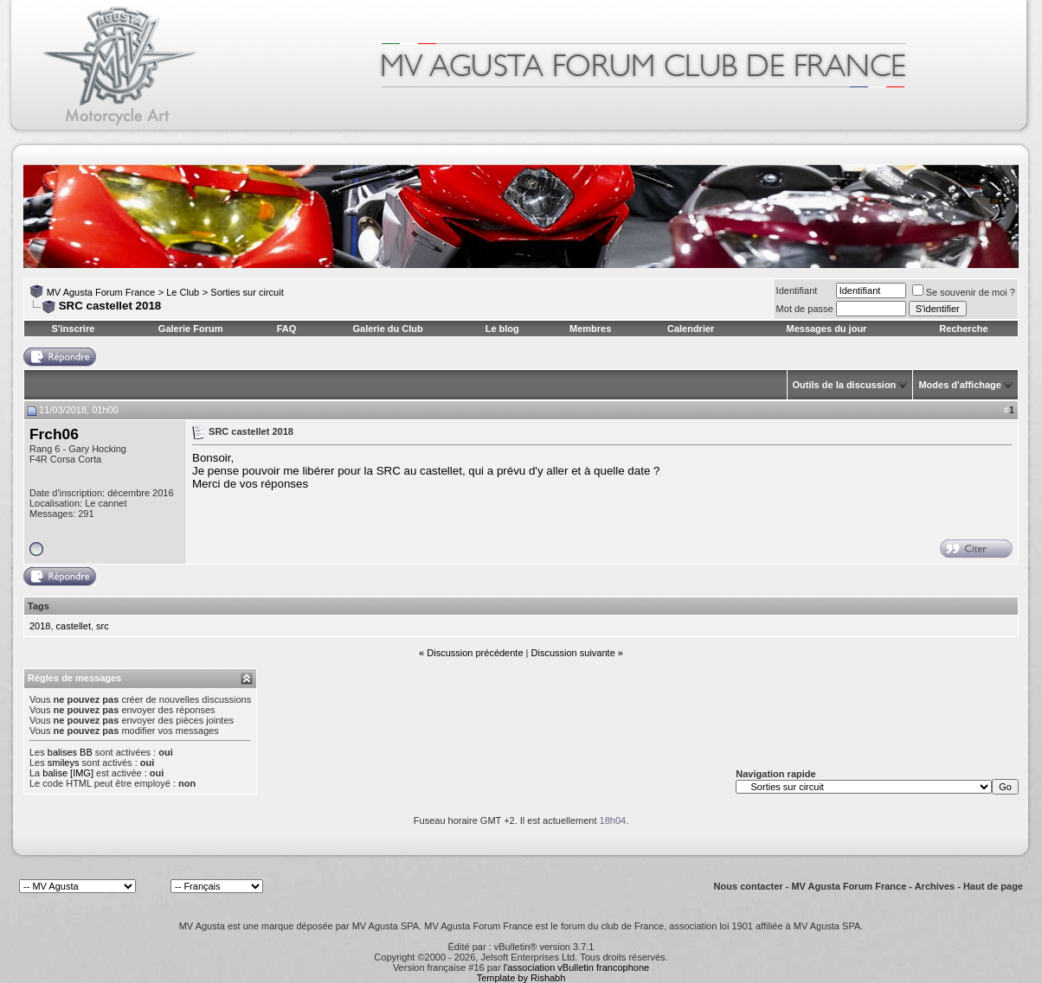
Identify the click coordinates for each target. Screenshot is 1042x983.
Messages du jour (826, 328)
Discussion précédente (475, 653)
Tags (38, 606)
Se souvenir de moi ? (963, 292)
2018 (39, 626)
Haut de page (993, 886)
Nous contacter (748, 886)
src (102, 626)
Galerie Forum (190, 328)
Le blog (502, 328)
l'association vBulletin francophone (576, 967)
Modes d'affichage (959, 385)
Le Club (182, 292)
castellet (73, 626)
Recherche (963, 328)
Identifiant (797, 290)
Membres (590, 328)
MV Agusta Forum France (101, 292)
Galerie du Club (387, 328)
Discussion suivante (573, 653)
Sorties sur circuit (246, 292)
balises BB (70, 752)
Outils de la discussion (845, 385)
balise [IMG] (67, 773)
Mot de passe (804, 308)
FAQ (287, 328)
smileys (64, 762)
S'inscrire (73, 328)
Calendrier (690, 328)
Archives (935, 886)
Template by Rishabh (521, 978)
